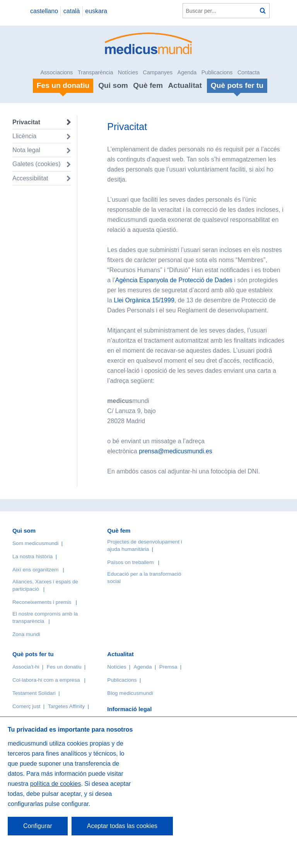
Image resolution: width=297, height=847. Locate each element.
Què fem (148, 85)
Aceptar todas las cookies (122, 826)
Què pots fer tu (33, 654)
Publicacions (217, 72)
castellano (44, 11)
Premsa (168, 667)
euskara (96, 11)
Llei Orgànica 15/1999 (144, 300)
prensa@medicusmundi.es (175, 451)
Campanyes (157, 72)
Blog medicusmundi (130, 693)
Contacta (248, 72)
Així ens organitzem (35, 570)
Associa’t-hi (25, 667)
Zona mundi (26, 634)
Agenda (187, 72)
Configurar (37, 826)
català (71, 11)
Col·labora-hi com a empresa (46, 680)
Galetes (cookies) (36, 164)
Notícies (128, 72)
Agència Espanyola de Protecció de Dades (173, 280)
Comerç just (26, 706)
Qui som (113, 85)
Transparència (95, 72)
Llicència (24, 136)
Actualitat (184, 85)
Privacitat (26, 122)
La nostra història (32, 556)
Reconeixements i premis (42, 602)
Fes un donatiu (64, 667)
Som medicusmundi (35, 543)
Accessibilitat (31, 178)
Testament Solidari (34, 693)
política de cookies (55, 783)
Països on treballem (131, 562)
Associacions (57, 72)
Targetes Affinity (66, 706)
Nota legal (26, 150)
